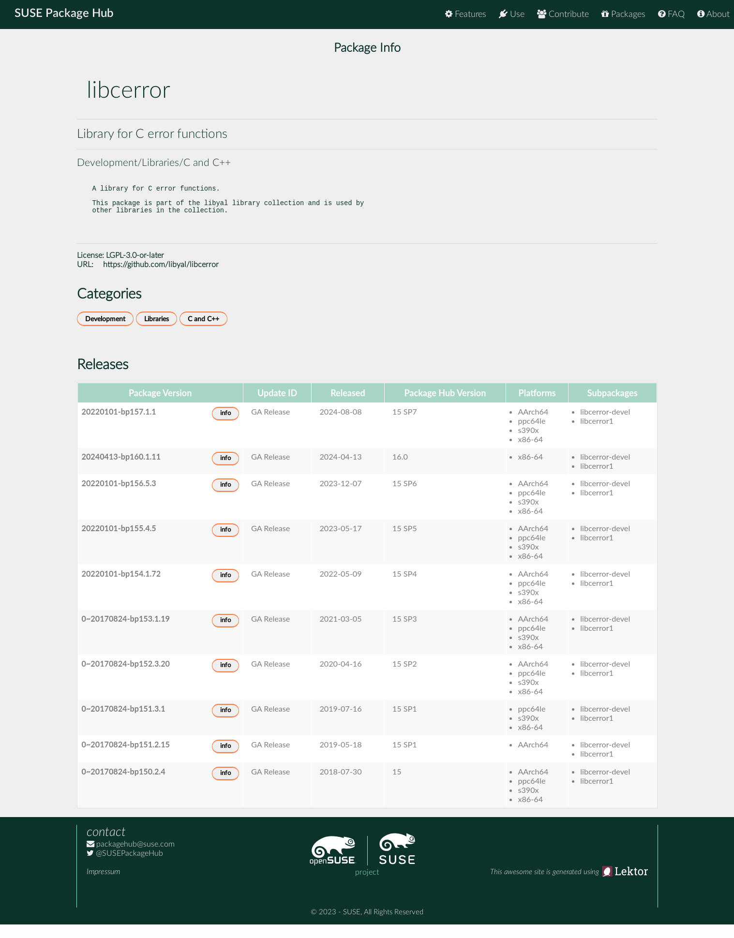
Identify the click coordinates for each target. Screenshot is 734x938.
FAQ (671, 14)
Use (511, 14)
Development (105, 332)
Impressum (103, 885)
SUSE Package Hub (65, 14)
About (713, 14)
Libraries (156, 332)
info (225, 427)
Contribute (563, 14)
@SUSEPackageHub (125, 867)
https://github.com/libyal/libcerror (161, 278)
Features (465, 14)
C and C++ (203, 332)
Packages (623, 14)
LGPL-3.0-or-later (135, 269)
